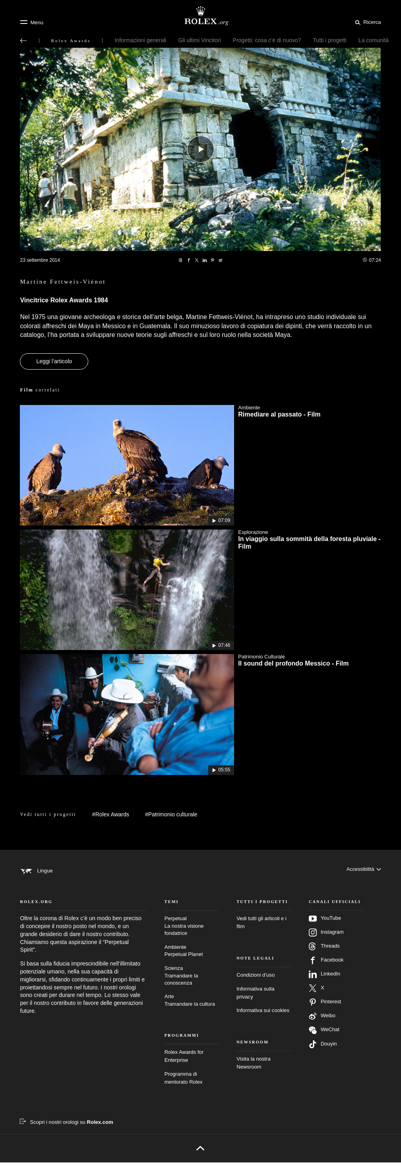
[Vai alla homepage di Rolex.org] (201, 16)
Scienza (192, 983)
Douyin (323, 1052)
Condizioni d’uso (255, 982)
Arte (192, 1008)
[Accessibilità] (363, 871)
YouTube (325, 926)
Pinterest (325, 1010)
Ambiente (192, 959)
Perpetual (192, 933)
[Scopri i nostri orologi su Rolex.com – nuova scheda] (66, 1130)
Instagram (326, 940)
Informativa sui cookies (262, 1018)
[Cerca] (367, 21)
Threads (324, 954)
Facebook (326, 968)
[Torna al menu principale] (23, 40)
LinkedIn (324, 982)
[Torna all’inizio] (200, 1155)
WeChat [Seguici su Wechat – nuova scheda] (324, 1038)
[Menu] (31, 22)
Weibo (322, 1024)
